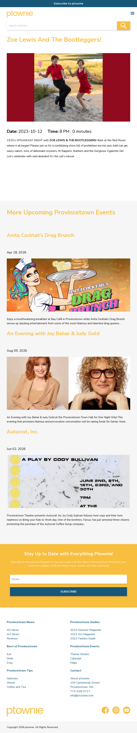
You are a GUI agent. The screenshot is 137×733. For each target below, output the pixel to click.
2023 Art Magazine (82, 634)
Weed (11, 683)
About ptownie (79, 678)
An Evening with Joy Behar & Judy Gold (53, 333)
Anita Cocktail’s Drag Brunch (40, 235)
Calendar (75, 658)
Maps (73, 663)
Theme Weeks (79, 654)
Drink (10, 658)
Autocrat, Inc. (22, 431)
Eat (9, 654)
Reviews (12, 638)
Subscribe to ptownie (68, 4)
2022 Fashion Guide (82, 638)
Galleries (12, 678)
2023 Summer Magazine (85, 630)
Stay (10, 663)
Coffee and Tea (16, 687)
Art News (13, 634)
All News (13, 630)
